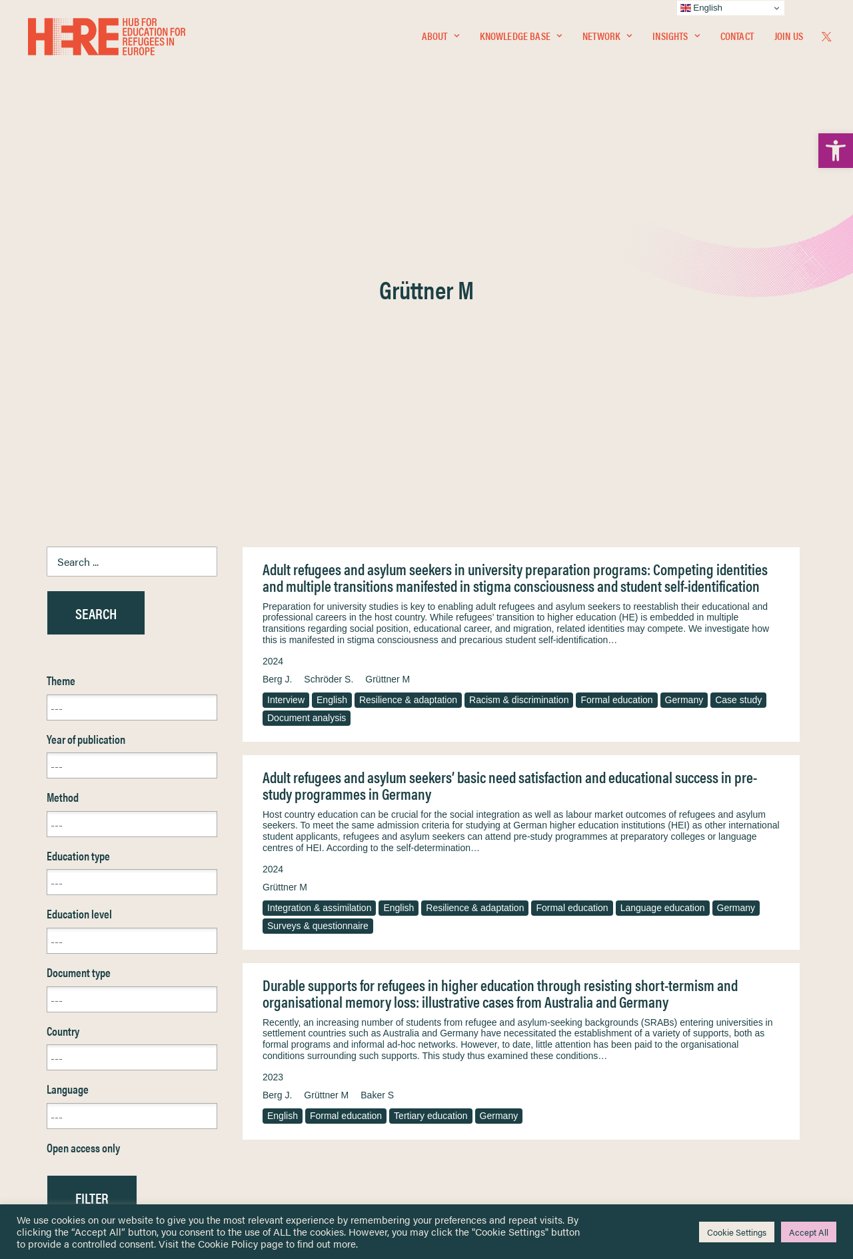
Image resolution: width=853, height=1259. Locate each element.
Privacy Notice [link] (466, 1022)
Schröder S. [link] (328, 368)
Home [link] (60, 1021)
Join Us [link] (788, 37)
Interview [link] (286, 388)
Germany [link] (684, 388)
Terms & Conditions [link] (475, 1037)
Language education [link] (662, 596)
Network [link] (607, 37)
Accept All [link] (808, 1232)
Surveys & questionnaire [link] (318, 614)
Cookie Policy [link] (228, 1243)
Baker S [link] (377, 783)
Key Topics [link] (458, 1138)
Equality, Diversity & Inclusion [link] (493, 1053)
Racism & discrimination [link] (518, 388)
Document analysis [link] (306, 406)
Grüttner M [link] (387, 368)
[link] (835, 150)
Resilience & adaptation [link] (408, 388)
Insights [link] (675, 37)
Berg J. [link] (277, 368)
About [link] (440, 37)
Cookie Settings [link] (736, 1232)
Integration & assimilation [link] (319, 596)
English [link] (332, 388)
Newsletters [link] (80, 1080)
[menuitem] (440, 38)
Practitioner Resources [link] (481, 1123)
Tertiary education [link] (431, 804)
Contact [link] (737, 37)
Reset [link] (60, 925)
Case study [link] (738, 388)
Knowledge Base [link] (521, 37)
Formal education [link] (616, 388)
